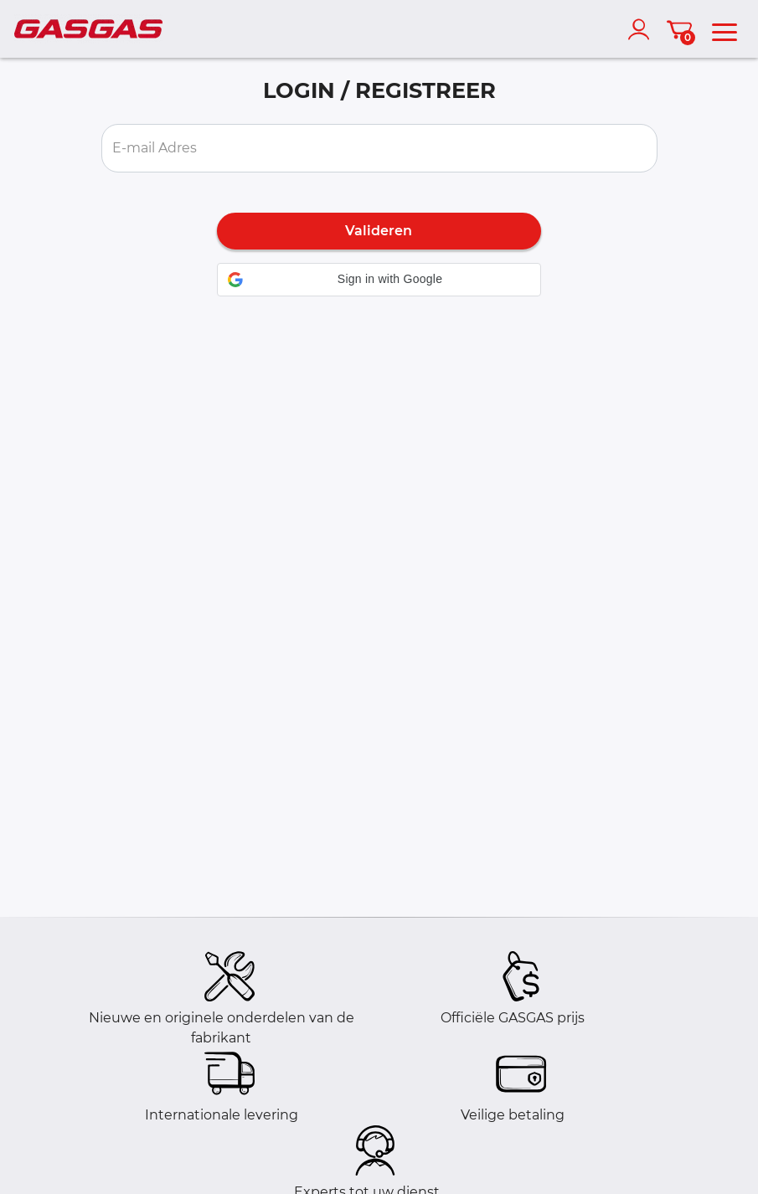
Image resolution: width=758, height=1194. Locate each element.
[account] (642, 29)
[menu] (724, 29)
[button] (379, 279)
